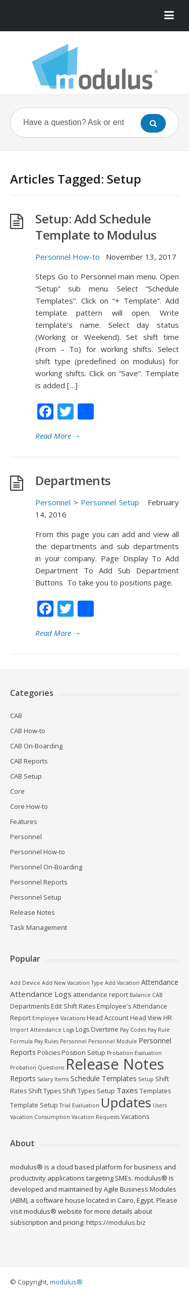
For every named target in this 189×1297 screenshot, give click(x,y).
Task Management (38, 927)
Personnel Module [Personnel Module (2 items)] (112, 1041)
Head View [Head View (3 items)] (146, 1018)
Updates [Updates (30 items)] (126, 1102)
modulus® (66, 1281)
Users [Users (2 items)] (160, 1105)
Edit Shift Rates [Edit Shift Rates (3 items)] (73, 1006)
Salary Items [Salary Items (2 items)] (53, 1079)
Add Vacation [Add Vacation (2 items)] (122, 982)
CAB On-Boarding (36, 745)
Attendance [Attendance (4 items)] (159, 982)
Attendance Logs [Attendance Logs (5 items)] (41, 994)
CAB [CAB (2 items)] (157, 994)
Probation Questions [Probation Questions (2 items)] (37, 1067)
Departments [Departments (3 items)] (29, 1006)
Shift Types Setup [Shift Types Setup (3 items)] (88, 1091)
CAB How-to (27, 730)
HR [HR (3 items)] (167, 1018)
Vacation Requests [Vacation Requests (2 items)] (95, 1117)
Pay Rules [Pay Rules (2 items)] (46, 1041)
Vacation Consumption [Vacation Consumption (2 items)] (40, 1117)
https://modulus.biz (116, 1222)
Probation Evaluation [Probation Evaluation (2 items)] (134, 1052)
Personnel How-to (67, 257)
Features (23, 821)
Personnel (53, 502)
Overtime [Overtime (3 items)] (104, 1029)
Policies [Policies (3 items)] (48, 1052)
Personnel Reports (39, 882)
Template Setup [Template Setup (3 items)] (34, 1105)
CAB (16, 715)
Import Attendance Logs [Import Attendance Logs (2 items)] (42, 1029)
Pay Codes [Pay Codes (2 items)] (133, 1029)
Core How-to (29, 806)
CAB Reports (29, 760)
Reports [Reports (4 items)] (23, 1078)
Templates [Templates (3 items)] (155, 1091)
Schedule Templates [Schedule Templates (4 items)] (104, 1078)
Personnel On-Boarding (46, 866)
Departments (73, 480)
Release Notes (32, 912)
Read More (58, 436)
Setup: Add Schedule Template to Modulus (96, 226)
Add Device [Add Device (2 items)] (25, 982)
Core (17, 791)
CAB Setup (26, 776)
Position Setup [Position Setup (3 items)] (83, 1052)
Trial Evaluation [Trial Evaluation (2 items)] (79, 1105)
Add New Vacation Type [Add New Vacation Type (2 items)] (72, 982)
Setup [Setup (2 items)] (146, 1079)
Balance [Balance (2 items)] (140, 994)
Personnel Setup (110, 502)
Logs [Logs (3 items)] (82, 1029)
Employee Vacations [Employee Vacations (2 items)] (58, 1018)
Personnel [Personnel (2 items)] (73, 1041)
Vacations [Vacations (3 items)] (135, 1116)
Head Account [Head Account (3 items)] (108, 1018)
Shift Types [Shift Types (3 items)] (44, 1091)
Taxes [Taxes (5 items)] (127, 1090)
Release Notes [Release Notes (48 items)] (115, 1064)
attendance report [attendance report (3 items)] (100, 994)
